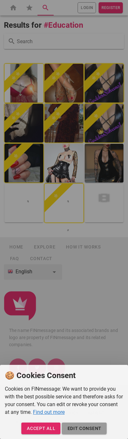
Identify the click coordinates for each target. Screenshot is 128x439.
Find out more (49, 412)
